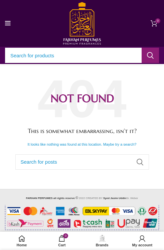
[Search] (82, 55)
